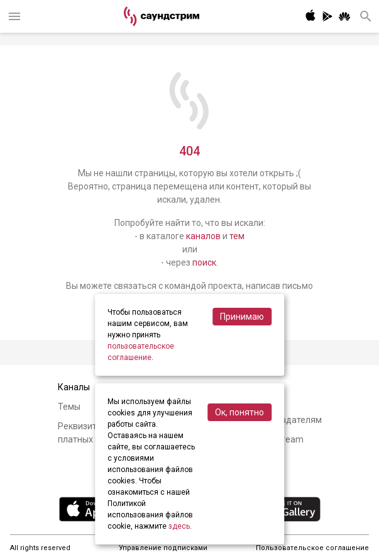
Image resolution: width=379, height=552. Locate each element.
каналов (203, 236)
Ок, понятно (239, 412)
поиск (204, 262)
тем (236, 236)
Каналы (74, 387)
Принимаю (242, 317)
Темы (69, 407)
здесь (179, 526)
